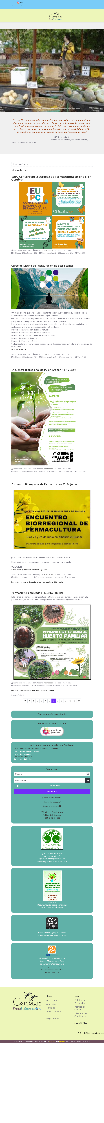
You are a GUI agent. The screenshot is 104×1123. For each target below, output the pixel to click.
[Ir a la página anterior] (29, 701)
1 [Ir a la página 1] (33, 700)
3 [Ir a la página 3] (41, 700)
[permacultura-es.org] (51, 16)
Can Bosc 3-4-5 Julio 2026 (23, 757)
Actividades (48, 250)
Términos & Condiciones (80, 1015)
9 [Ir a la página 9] (65, 700)
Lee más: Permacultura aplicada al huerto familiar (32, 690)
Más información (18, 349)
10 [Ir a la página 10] (70, 700)
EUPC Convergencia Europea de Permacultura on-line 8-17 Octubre (51, 178)
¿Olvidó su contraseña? (52, 797)
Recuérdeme (54, 786)
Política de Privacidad (52, 815)
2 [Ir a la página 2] (37, 700)
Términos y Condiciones (52, 812)
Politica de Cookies (80, 1008)
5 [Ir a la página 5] (49, 700)
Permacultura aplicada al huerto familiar (37, 593)
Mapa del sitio (52, 1018)
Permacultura (53, 1011)
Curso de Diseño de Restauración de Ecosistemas (42, 265)
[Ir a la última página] (79, 701)
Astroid (52, 1041)
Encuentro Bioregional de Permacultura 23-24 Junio (44, 484)
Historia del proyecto (52, 973)
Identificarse (52, 791)
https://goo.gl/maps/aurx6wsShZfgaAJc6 (29, 569)
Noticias (50, 1007)
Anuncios (51, 1003)
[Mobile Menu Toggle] (13, 16)
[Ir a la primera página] (25, 701)
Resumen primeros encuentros (52, 970)
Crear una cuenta (52, 806)
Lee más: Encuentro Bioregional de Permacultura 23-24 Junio (37, 582)
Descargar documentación (52, 967)
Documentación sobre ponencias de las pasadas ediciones (52, 906)
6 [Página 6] (53, 700)
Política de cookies (52, 818)
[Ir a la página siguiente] (75, 701)
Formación (48, 354)
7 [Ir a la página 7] (57, 700)
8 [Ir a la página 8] (61, 700)
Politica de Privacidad (80, 1001)
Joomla (62, 1041)
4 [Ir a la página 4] (45, 700)
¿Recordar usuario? (52, 802)
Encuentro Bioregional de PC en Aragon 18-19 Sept (43, 369)
